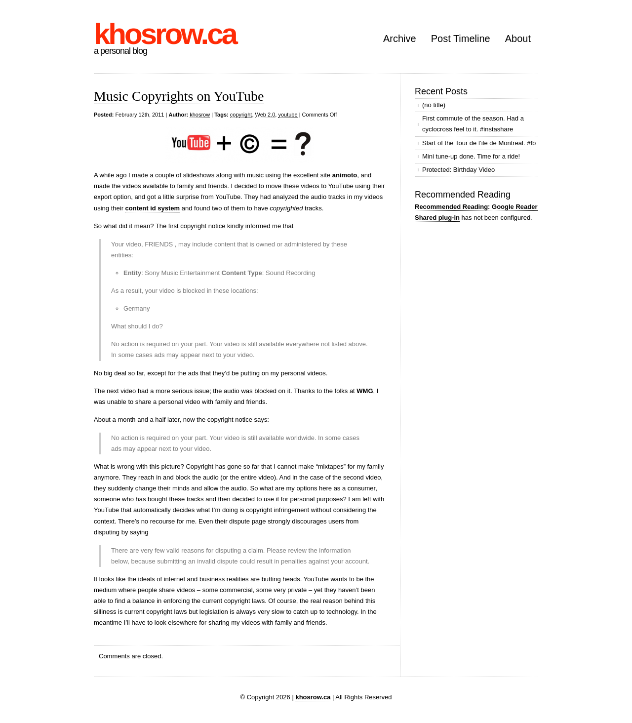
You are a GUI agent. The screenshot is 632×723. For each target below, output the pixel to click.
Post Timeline (460, 38)
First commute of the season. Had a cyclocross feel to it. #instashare (473, 124)
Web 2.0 (265, 115)
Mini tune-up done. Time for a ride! (471, 156)
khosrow (200, 115)
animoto (344, 175)
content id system (152, 208)
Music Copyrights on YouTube (179, 96)
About (518, 38)
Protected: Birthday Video (458, 169)
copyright (241, 115)
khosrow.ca (165, 33)
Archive (399, 38)
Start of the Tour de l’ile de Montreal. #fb (479, 143)
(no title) (433, 105)
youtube (287, 115)
